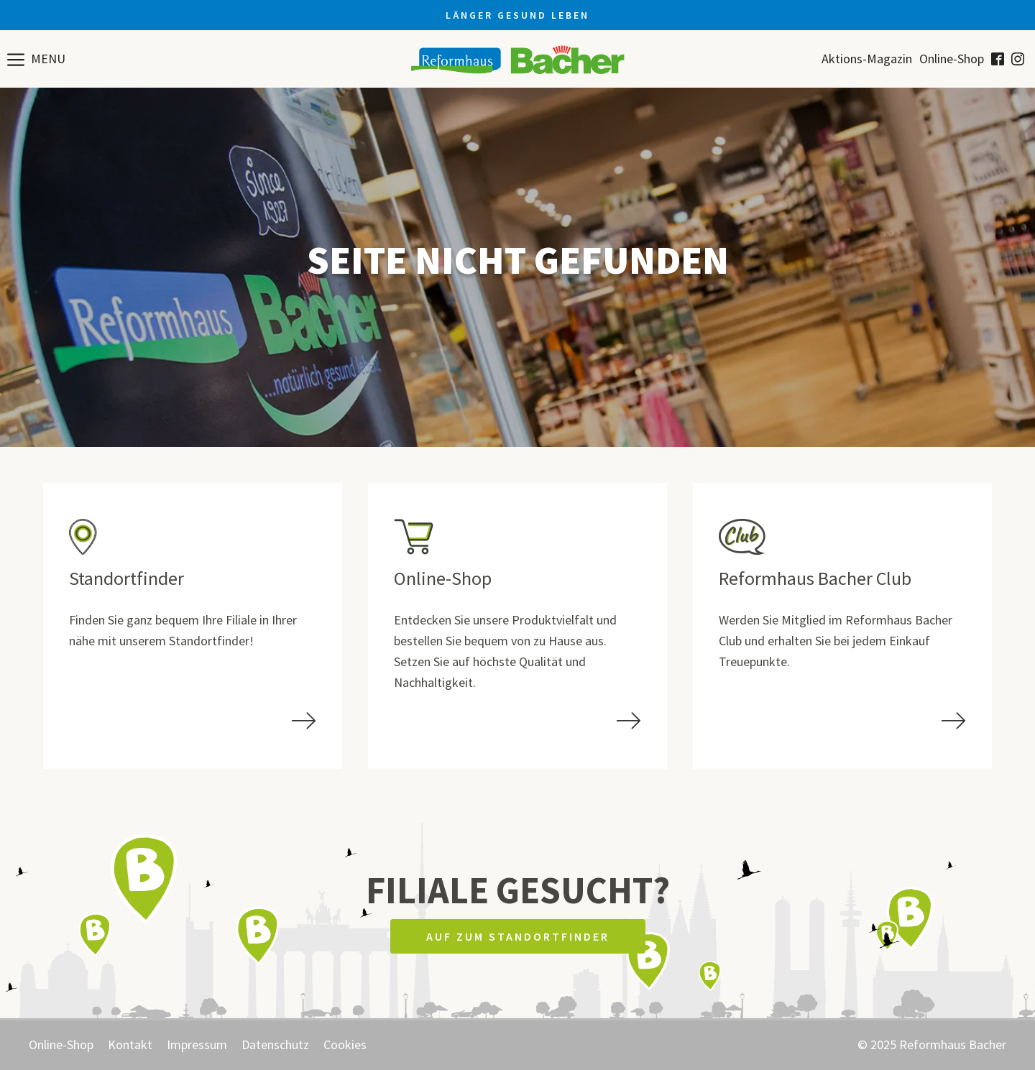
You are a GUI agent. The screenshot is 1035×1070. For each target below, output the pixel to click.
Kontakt (130, 1044)
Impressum (197, 1044)
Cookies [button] (345, 1044)
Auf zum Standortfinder (518, 936)
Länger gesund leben (517, 15)
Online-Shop (951, 58)
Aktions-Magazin (867, 58)
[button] (36, 58)
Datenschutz (275, 1044)
